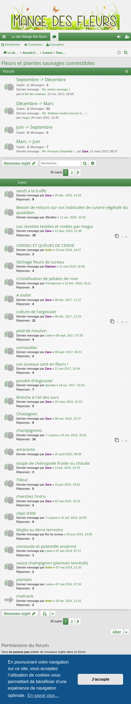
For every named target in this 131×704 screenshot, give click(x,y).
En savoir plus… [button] (43, 695)
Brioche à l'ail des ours (37, 397)
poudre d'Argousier (34, 380)
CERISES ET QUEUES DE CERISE (45, 245)
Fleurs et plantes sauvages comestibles (48, 63)
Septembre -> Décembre (41, 80)
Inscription (57, 44)
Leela (48, 335)
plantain (24, 579)
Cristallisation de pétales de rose (47, 278)
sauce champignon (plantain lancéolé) (52, 562)
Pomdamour (53, 283)
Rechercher (12, 44)
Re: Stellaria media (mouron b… (63, 113)
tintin (48, 250)
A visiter (24, 295)
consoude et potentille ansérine (46, 546)
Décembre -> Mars (35, 103)
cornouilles (26, 347)
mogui (25, 117)
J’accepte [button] (101, 679)
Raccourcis (5, 38)
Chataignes (26, 413)
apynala (50, 385)
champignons (29, 430)
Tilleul (21, 479)
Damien (50, 266)
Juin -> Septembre (34, 127)
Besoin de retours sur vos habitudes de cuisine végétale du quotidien (72, 210)
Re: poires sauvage (55, 89)
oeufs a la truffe (31, 190)
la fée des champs (33, 94)
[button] (78, 172)
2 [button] (72, 172)
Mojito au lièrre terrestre (39, 529)
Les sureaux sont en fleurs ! (42, 364)
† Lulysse (51, 435)
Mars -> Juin (28, 141)
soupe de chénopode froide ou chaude (53, 463)
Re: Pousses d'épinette (57, 151)
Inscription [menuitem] (128, 38)
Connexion (35, 44)
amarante (25, 449)
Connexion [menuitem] (120, 38)
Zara (85, 151)
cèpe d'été (26, 513)
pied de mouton (31, 330)
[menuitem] (125, 53)
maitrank (24, 596)
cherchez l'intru (30, 496)
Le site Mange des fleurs (29, 37)
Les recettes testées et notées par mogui (54, 226)
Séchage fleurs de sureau (40, 262)
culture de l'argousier (36, 311)
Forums (55, 38)
